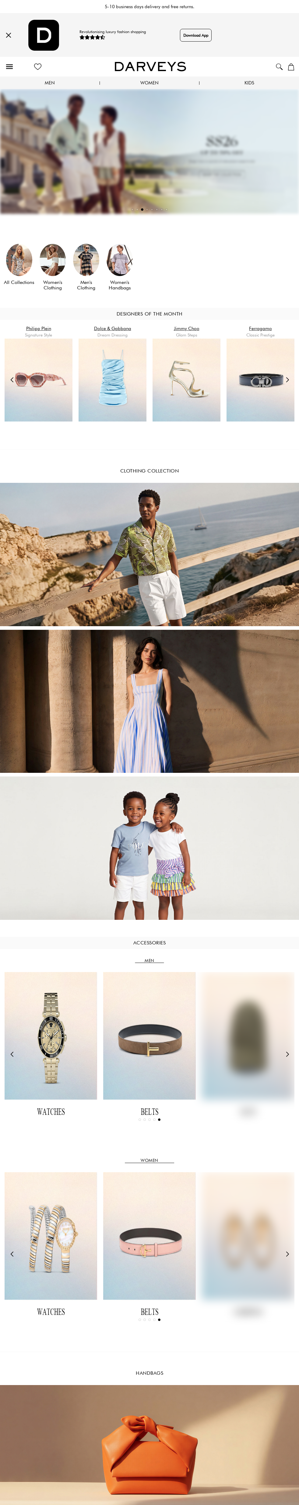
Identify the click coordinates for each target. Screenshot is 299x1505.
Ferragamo (260, 328)
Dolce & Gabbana (112, 328)
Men (50, 83)
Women (149, 83)
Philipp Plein (38, 328)
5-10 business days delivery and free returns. (149, 6)
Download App (195, 35)
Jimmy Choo (186, 328)
